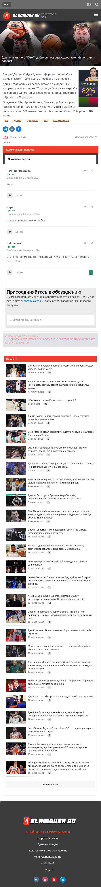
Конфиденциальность (47, 856)
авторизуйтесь (33, 300)
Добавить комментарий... (26, 319)
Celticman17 (15, 243)
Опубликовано (23, 177)
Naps (10, 207)
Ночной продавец (19, 170)
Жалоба (8, 142)
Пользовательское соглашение (47, 850)
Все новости (50, 784)
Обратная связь (47, 838)
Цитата (19, 195)
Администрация (47, 844)
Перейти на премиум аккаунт (47, 831)
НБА (5, 137)
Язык (49, 870)
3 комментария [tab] (19, 159)
